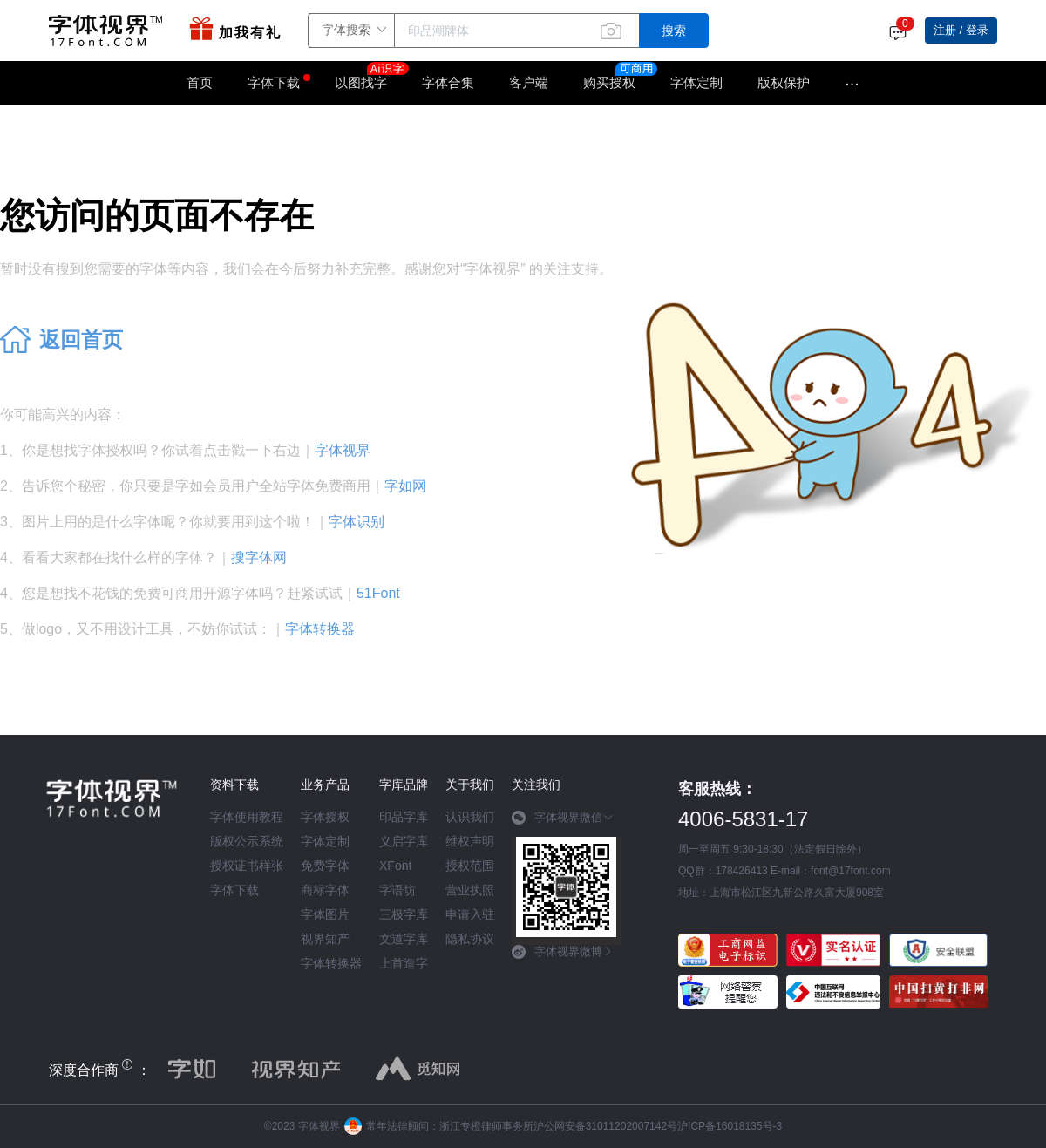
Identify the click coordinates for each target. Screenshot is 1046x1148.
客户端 (528, 82)
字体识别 (356, 521)
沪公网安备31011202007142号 (605, 1126)
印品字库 (403, 817)
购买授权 (609, 82)
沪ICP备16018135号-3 (729, 1126)
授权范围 (469, 866)
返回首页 (81, 339)
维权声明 (469, 841)
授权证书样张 (246, 866)
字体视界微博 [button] (563, 952)
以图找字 (369, 77)
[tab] (566, 824)
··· (852, 82)
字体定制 (696, 82)
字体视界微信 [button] (563, 818)
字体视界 (342, 450)
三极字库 (403, 914)
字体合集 (448, 82)
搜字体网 (259, 557)
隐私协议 (469, 939)
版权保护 (783, 82)
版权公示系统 (246, 841)
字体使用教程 (246, 817)
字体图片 (325, 914)
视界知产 (325, 939)
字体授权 (325, 817)
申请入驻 (469, 914)
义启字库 (403, 841)
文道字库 (403, 939)
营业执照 (469, 890)
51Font (378, 593)
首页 (200, 82)
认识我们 (469, 817)
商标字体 (325, 890)
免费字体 (325, 866)
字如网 (405, 486)
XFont (395, 866)
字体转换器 (320, 629)
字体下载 (274, 82)
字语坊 (397, 890)
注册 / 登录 (961, 30)
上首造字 (403, 963)
